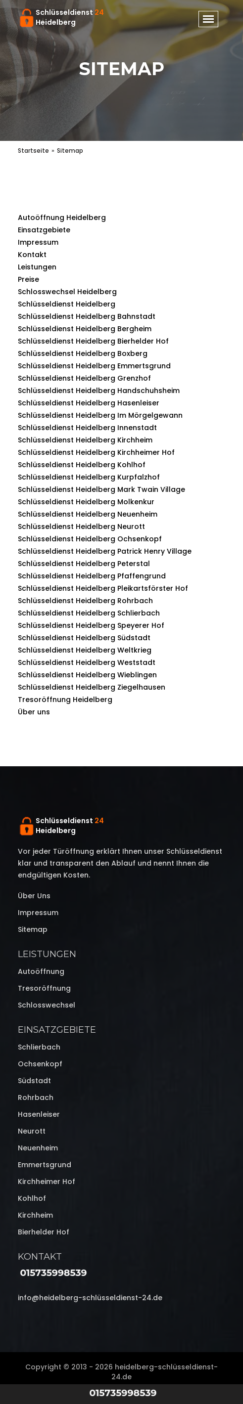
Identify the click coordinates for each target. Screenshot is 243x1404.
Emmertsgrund (44, 1165)
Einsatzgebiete (44, 230)
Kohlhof (32, 1198)
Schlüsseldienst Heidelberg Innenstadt (87, 428)
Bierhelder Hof (43, 1232)
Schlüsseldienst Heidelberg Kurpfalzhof (89, 477)
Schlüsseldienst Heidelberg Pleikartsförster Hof (103, 588)
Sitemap (33, 929)
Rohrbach (35, 1097)
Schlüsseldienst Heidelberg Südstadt (84, 638)
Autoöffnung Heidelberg (62, 217)
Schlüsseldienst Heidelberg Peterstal (84, 564)
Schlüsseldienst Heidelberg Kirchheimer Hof (96, 452)
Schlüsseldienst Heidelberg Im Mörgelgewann (100, 415)
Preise (28, 279)
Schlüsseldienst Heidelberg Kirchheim (85, 440)
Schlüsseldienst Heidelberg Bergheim (84, 329)
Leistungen (37, 267)
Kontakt (32, 255)
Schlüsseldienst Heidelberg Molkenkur (86, 502)
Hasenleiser (39, 1114)
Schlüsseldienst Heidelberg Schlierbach (89, 613)
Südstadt (34, 1081)
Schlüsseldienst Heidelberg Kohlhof (82, 465)
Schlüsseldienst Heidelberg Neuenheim (87, 514)
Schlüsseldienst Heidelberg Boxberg (82, 353)
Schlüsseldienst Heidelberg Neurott (81, 526)
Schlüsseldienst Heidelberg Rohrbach (85, 601)
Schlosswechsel (46, 1005)
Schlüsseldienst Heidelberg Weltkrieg (84, 650)
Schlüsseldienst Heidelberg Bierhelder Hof (93, 341)
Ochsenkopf (40, 1064)
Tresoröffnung (44, 988)
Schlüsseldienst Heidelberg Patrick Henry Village (105, 551)
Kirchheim (35, 1215)
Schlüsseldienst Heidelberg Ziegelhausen (91, 687)
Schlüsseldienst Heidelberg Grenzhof (84, 378)
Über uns (34, 712)
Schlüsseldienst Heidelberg (66, 304)
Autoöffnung (41, 971)
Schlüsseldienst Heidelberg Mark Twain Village (101, 489)
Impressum (38, 242)
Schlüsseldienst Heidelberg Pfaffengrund (92, 576)
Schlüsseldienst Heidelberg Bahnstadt (86, 316)
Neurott (32, 1131)
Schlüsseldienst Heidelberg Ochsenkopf (90, 539)
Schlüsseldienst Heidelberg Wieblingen (87, 675)
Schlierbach (39, 1047)
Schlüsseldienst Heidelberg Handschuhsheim (99, 390)
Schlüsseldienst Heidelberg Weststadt (86, 662)
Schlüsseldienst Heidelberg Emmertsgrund (94, 366)
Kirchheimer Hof (46, 1181)
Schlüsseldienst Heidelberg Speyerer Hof (91, 625)
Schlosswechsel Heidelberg (67, 292)
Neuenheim (38, 1148)
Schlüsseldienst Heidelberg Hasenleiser (88, 403)
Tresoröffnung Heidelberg (65, 699)
